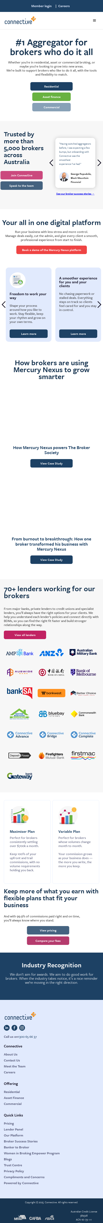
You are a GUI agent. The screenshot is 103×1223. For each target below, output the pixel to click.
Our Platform (13, 1135)
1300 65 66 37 (27, 1037)
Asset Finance (14, 1098)
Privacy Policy (14, 1171)
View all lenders (25, 635)
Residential (51, 86)
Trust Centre (13, 1165)
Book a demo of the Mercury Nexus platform (51, 250)
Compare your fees (41, 941)
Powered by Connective (21, 1183)
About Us (10, 1054)
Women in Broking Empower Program (32, 1153)
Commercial (52, 107)
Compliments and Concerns (24, 1177)
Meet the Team (15, 1066)
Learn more (28, 334)
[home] (20, 20)
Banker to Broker (16, 1147)
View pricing (41, 930)
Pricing (9, 1123)
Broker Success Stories (21, 1141)
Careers (64, 6)
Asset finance (52, 97)
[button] (94, 20)
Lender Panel (13, 1129)
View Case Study (51, 463)
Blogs (8, 1159)
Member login (41, 6)
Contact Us (12, 1060)
